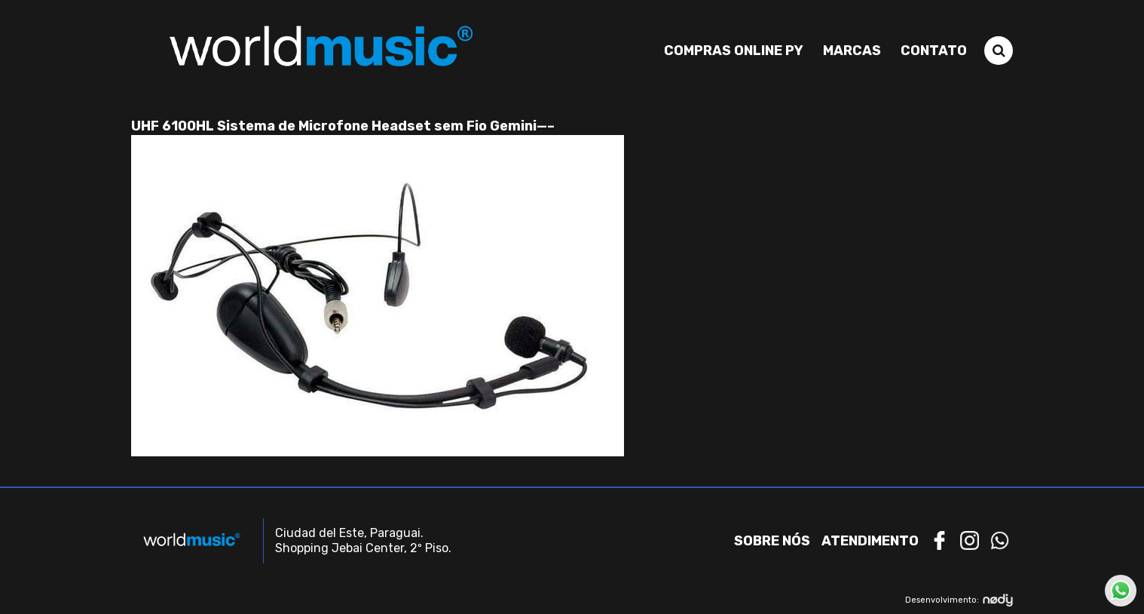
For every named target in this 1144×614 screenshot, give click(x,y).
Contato (934, 50)
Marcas (852, 50)
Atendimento (870, 541)
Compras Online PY (733, 50)
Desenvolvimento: (959, 600)
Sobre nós (772, 541)
